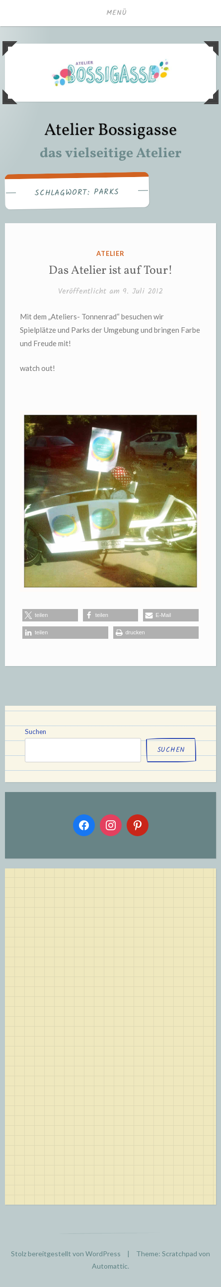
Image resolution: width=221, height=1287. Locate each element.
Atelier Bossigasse (110, 130)
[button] (50, 615)
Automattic (110, 1266)
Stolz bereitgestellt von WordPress (66, 1253)
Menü (116, 12)
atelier (110, 253)
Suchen (35, 731)
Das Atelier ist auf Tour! (111, 270)
